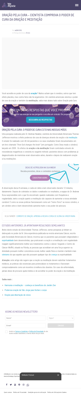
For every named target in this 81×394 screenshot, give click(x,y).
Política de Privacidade (20, 392)
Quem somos (8, 392)
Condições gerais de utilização (37, 392)
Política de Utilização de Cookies (57, 392)
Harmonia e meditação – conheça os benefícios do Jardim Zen (30, 285)
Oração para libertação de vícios (18, 295)
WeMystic (18, 30)
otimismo (5, 254)
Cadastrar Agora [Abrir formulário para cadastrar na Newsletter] (40, 178)
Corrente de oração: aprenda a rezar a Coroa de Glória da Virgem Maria (45, 216)
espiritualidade (8, 240)
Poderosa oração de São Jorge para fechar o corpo (26, 290)
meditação (73, 137)
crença (54, 254)
